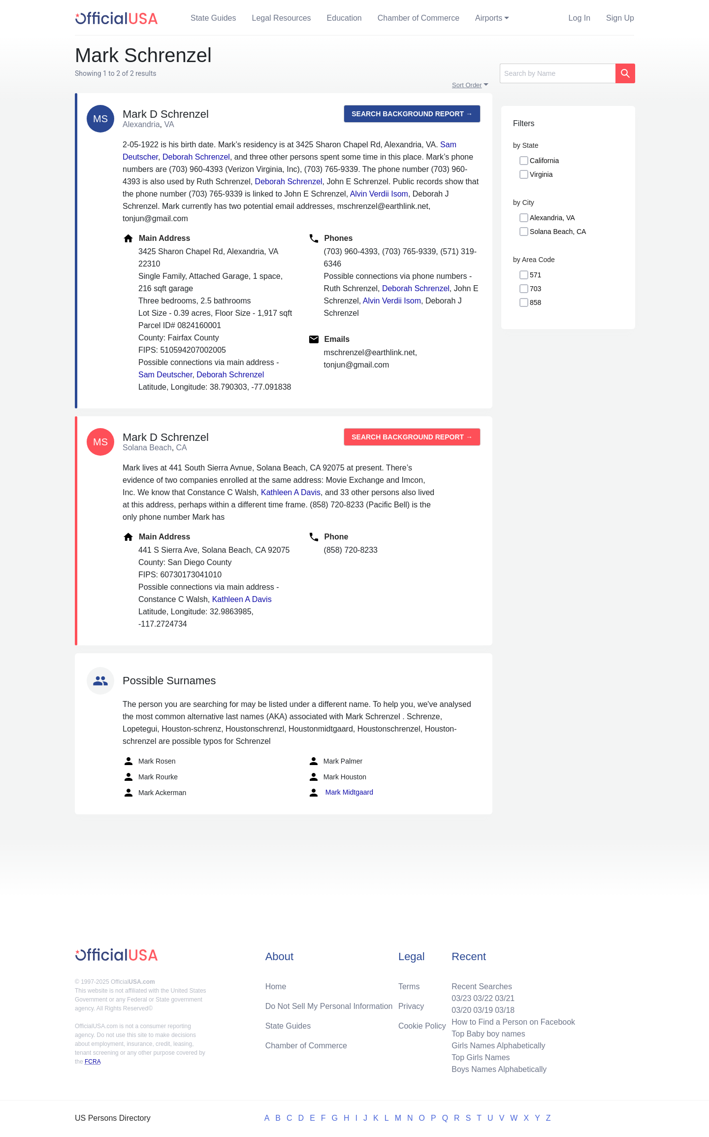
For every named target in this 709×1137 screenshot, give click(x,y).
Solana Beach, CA (558, 231)
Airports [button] (488, 18)
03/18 (505, 1010)
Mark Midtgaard (340, 793)
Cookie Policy (422, 1026)
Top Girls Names (480, 1057)
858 (535, 302)
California (544, 160)
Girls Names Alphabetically (498, 1045)
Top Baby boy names (488, 1034)
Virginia (541, 174)
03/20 (461, 1010)
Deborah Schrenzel (196, 157)
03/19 (483, 1010)
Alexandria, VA (552, 217)
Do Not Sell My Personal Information (329, 1006)
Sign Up (620, 18)
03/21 (505, 998)
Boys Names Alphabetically (499, 1069)
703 (535, 288)
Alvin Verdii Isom (379, 194)
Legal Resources (281, 18)
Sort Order (467, 85)
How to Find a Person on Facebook (513, 1022)
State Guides (213, 18)
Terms (409, 986)
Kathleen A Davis (291, 492)
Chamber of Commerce (418, 18)
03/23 (461, 998)
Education (344, 18)
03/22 (483, 998)
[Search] (557, 73)
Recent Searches (481, 986)
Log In (579, 18)
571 (535, 274)
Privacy (411, 1006)
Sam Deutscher (165, 374)
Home (276, 986)
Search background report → (412, 114)
